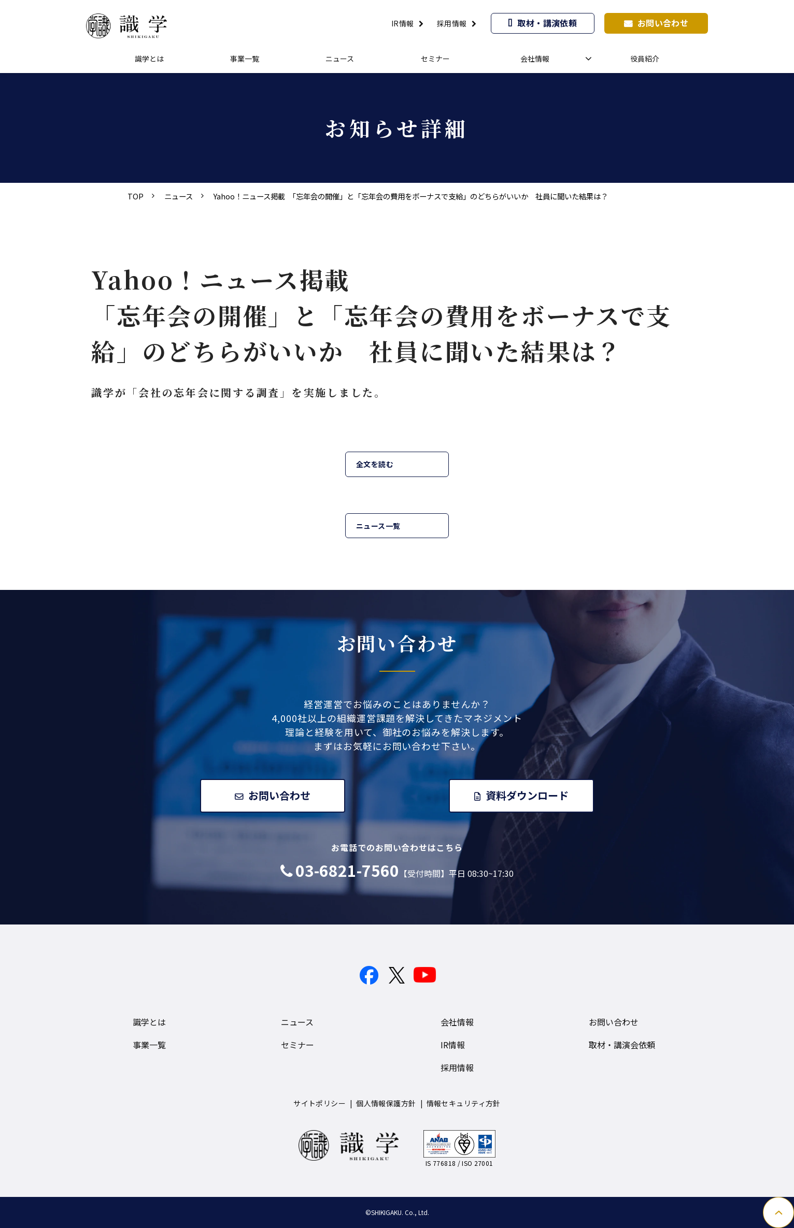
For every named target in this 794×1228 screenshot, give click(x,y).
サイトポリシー (319, 1103)
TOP (135, 196)
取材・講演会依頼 (622, 1044)
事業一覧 (244, 58)
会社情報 (534, 58)
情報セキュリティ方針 (464, 1103)
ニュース (339, 58)
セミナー (435, 58)
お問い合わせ (663, 23)
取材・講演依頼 (547, 23)
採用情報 (452, 23)
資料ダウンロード (528, 795)
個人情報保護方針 (386, 1103)
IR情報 (402, 23)
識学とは (149, 58)
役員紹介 (644, 58)
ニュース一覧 (378, 526)
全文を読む (374, 464)
